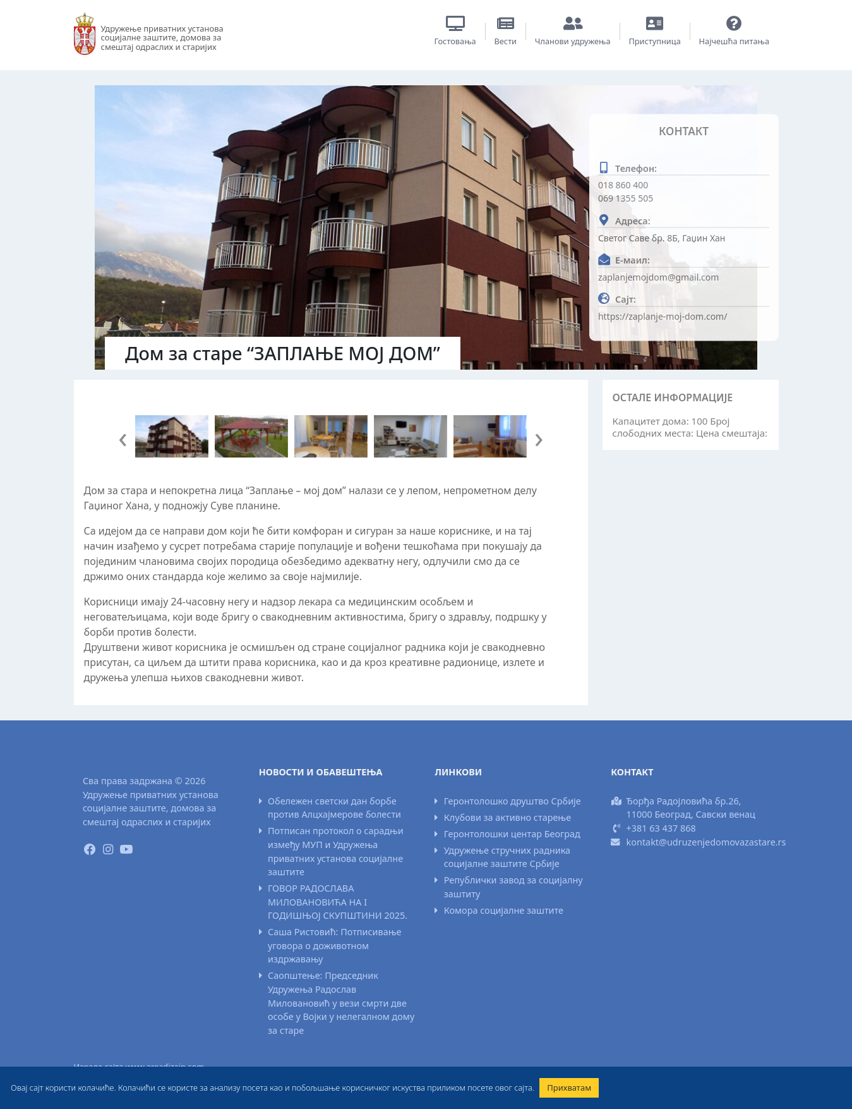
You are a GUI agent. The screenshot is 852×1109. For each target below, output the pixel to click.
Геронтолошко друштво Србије (512, 801)
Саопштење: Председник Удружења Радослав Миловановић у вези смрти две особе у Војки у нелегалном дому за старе (341, 1002)
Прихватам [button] (569, 1087)
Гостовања (455, 41)
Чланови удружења (573, 41)
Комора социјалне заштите (503, 910)
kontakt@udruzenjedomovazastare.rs (706, 842)
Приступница (654, 41)
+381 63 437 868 (661, 828)
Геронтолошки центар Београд (512, 834)
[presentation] (123, 436)
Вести (505, 41)
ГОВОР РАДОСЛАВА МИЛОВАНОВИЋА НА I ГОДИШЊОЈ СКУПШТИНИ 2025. (337, 901)
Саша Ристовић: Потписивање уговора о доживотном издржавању (334, 945)
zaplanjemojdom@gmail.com (658, 276)
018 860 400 (623, 185)
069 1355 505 (625, 198)
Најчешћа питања (734, 41)
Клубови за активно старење (507, 817)
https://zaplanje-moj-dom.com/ (663, 316)
